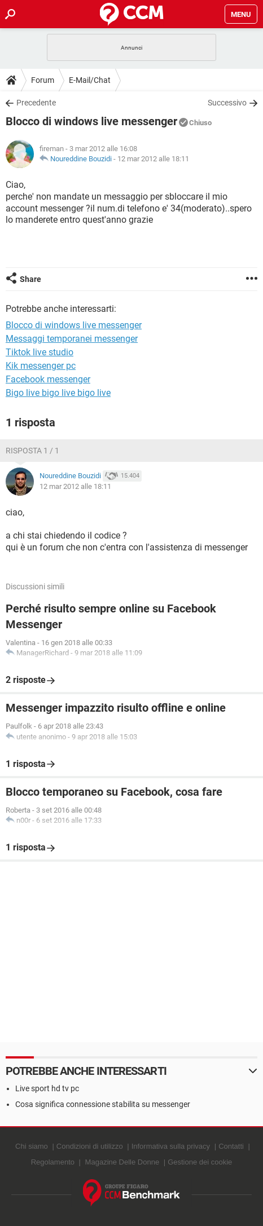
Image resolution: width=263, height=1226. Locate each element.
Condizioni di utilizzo (89, 1146)
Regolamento (52, 1162)
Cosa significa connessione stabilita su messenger (102, 1104)
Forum (42, 80)
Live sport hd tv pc (47, 1088)
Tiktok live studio (39, 352)
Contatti (231, 1146)
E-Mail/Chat (90, 80)
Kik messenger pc (41, 365)
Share (30, 279)
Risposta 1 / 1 (32, 450)
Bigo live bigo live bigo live (58, 392)
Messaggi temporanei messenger (72, 338)
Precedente (36, 102)
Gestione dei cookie (200, 1162)
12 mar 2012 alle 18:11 (153, 159)
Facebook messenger (48, 379)
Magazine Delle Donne (122, 1162)
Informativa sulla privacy (171, 1146)
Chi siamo (31, 1146)
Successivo (227, 102)
